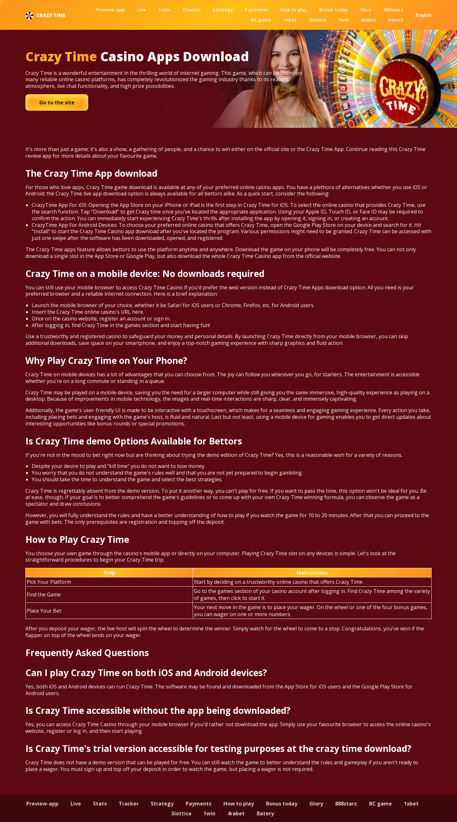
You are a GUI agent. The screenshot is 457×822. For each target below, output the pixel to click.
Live (141, 10)
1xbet (289, 20)
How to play (293, 10)
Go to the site (57, 102)
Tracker (191, 10)
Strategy (223, 10)
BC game (261, 20)
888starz (393, 10)
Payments (256, 10)
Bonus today (333, 10)
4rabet (368, 20)
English (423, 15)
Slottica (317, 20)
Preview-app (110, 10)
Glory (366, 10)
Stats (164, 10)
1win (343, 20)
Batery (395, 20)
